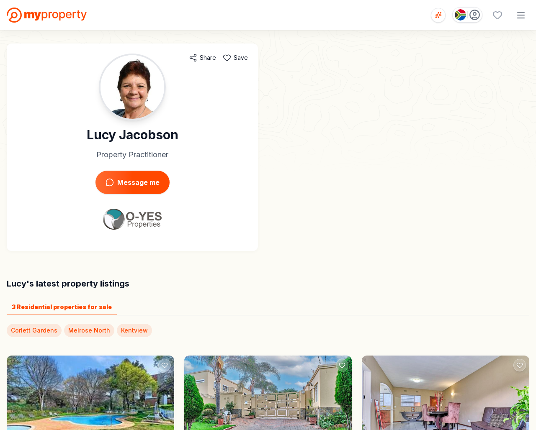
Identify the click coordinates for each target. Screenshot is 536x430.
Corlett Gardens (34, 330)
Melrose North (89, 330)
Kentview (134, 330)
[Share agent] (202, 58)
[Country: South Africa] (467, 15)
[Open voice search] (438, 15)
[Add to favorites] (235, 58)
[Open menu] (521, 15)
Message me (133, 182)
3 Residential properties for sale (62, 306)
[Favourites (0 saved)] (497, 15)
